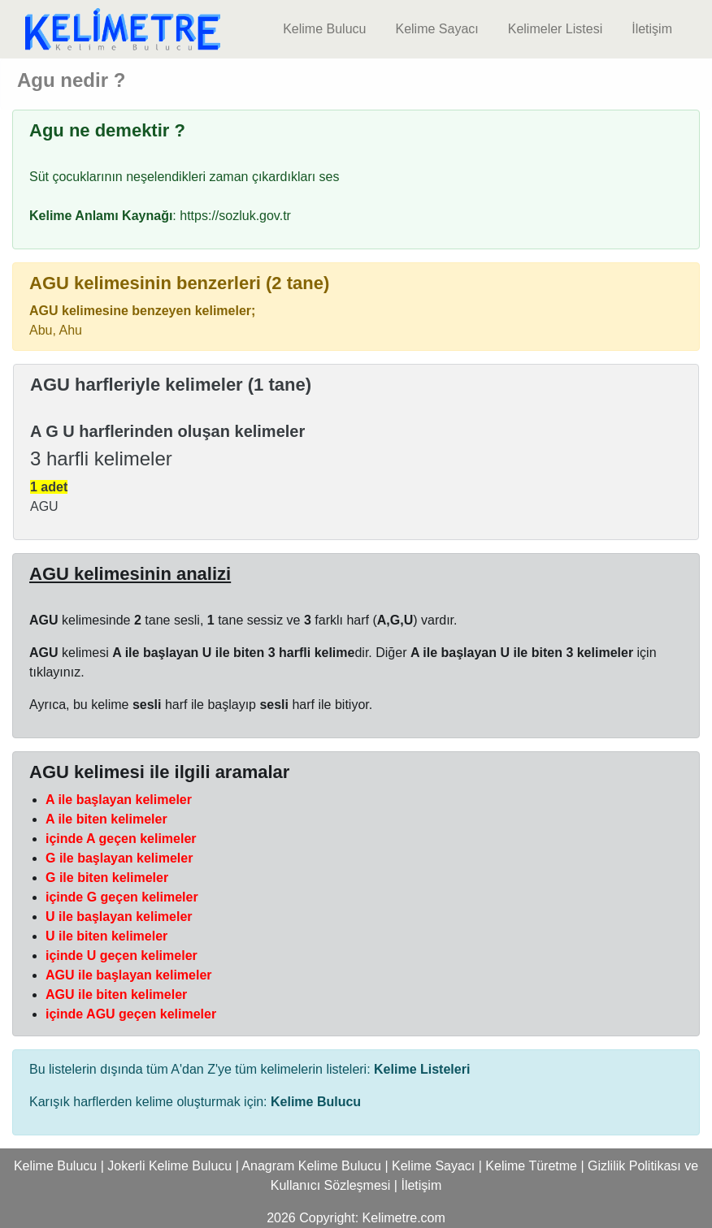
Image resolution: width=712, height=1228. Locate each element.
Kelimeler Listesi (555, 29)
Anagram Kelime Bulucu (311, 1166)
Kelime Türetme (531, 1166)
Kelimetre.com (404, 1218)
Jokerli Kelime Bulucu (169, 1166)
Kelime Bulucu (324, 29)
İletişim (652, 29)
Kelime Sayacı (436, 29)
